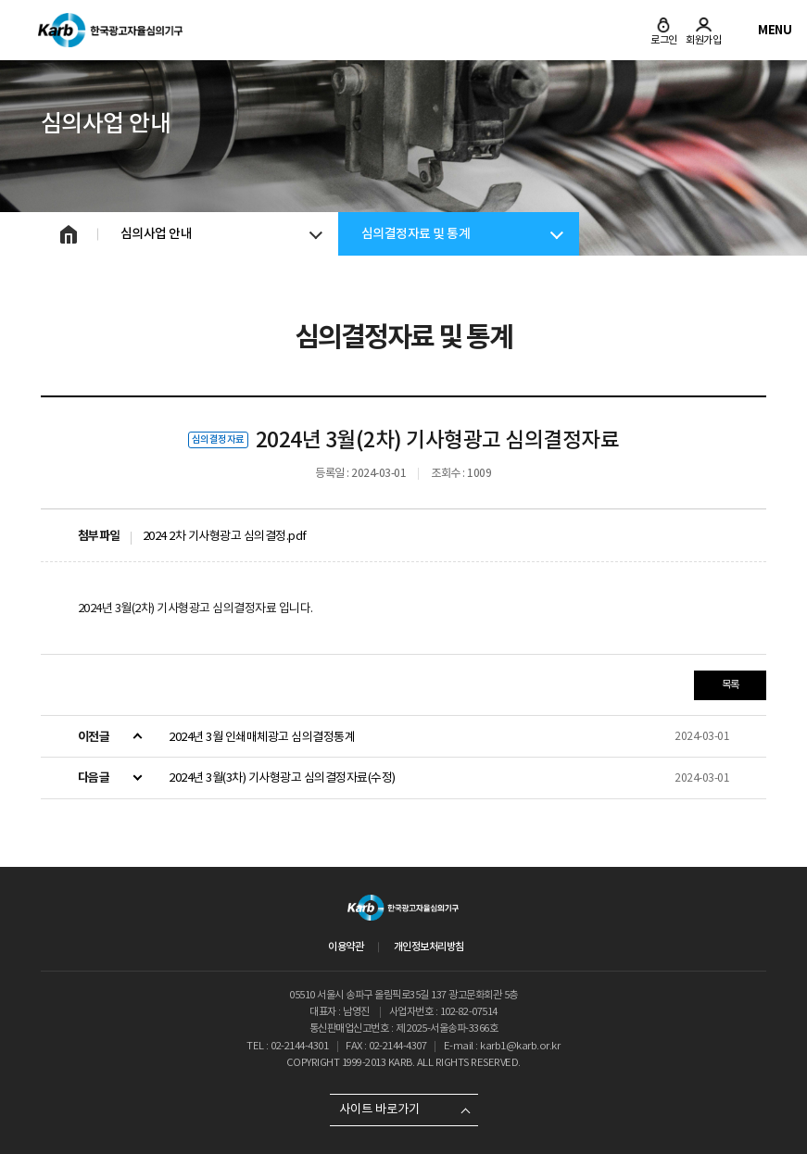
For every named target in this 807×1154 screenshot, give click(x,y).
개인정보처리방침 (429, 946)
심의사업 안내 (156, 233)
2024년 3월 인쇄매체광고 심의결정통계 (262, 737)
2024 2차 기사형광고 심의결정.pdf (225, 536)
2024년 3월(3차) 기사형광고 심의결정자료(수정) (282, 777)
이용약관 (345, 946)
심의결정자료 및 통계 (416, 233)
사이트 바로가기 (379, 1109)
